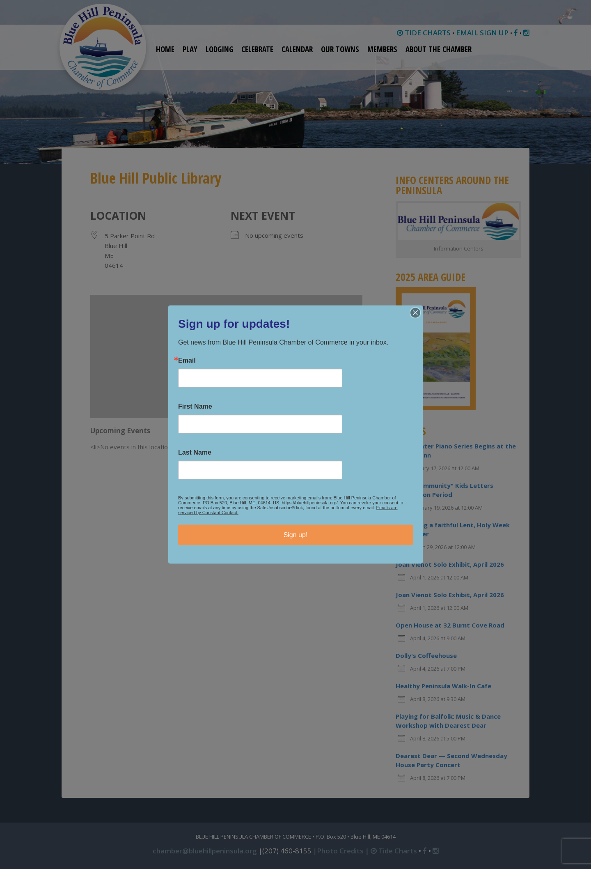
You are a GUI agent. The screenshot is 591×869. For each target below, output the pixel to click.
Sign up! (296, 534)
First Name (195, 406)
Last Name (194, 452)
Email (187, 360)
